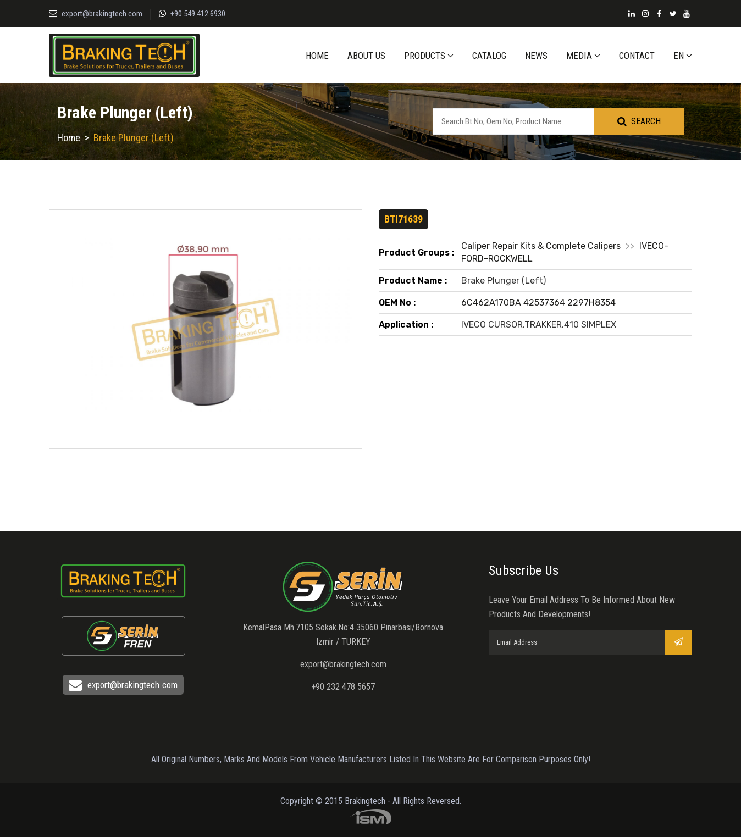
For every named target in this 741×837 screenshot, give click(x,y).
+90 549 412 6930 (197, 14)
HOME (317, 55)
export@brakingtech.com (102, 14)
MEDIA (583, 55)
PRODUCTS (429, 55)
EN (682, 55)
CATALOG (489, 55)
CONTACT (637, 55)
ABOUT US (366, 55)
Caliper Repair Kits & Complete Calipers (541, 246)
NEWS (536, 55)
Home (68, 137)
